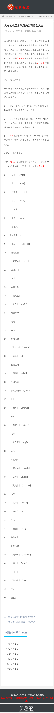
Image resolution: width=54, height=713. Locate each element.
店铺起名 (31, 695)
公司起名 (46, 21)
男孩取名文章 (12, 669)
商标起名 (40, 695)
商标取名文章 (12, 659)
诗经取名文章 (12, 664)
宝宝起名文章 (12, 649)
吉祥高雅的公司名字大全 (24, 617)
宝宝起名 (40, 21)
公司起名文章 (12, 644)
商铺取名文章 (12, 654)
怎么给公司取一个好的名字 (25, 622)
